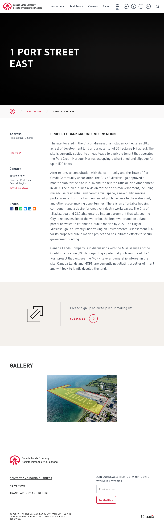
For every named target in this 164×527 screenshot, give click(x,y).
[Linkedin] (148, 6)
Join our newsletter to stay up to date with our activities (122, 479)
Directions (15, 153)
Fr (117, 8)
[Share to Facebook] (11, 208)
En (117, 4)
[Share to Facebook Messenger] (25, 208)
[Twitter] (141, 6)
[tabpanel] (82, 398)
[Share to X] (16, 208)
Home (13, 111)
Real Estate (34, 111)
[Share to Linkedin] (29, 208)
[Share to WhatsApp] (20, 208)
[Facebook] (133, 6)
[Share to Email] (34, 208)
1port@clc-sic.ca (19, 187)
